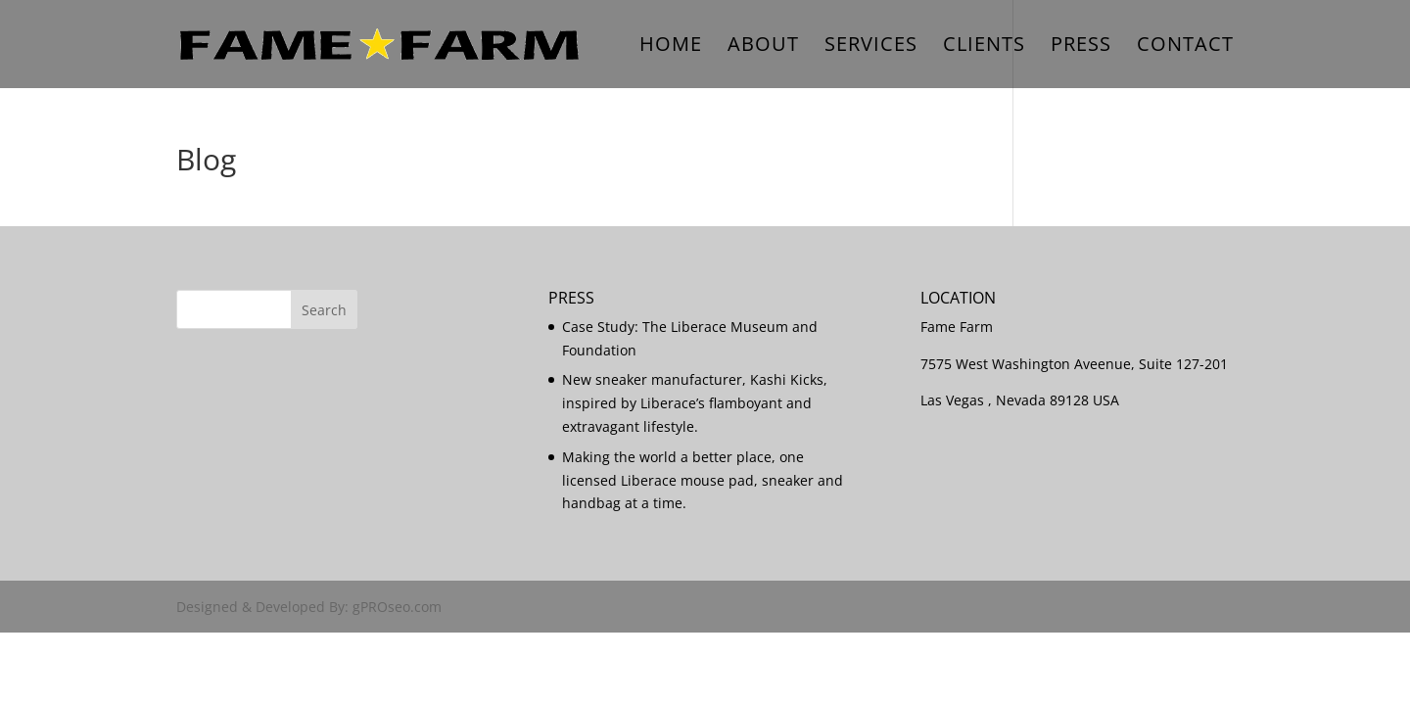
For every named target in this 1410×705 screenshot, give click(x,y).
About (763, 47)
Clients (984, 47)
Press (1081, 47)
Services (870, 47)
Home (670, 47)
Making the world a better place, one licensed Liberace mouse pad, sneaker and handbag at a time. (702, 480)
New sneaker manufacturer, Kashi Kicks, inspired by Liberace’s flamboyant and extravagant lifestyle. (694, 403)
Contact (1185, 47)
